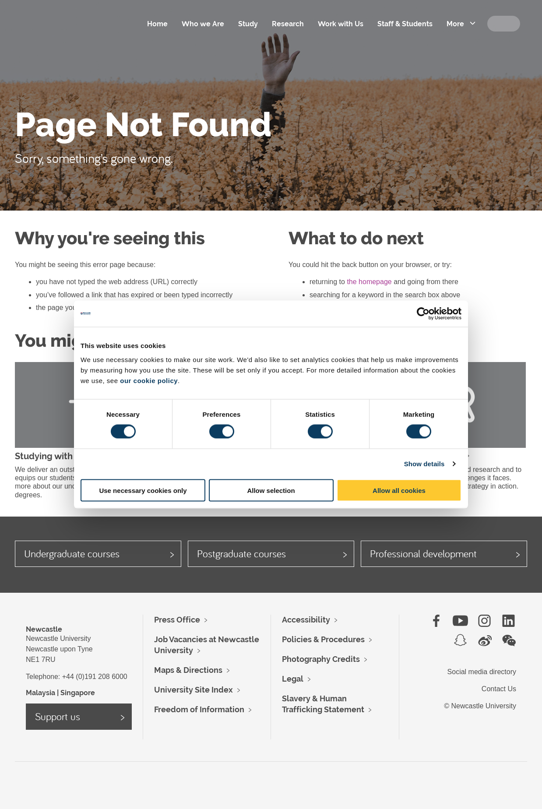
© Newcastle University (480, 706)
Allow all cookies (399, 490)
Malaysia (40, 693)
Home (157, 24)
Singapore (77, 693)
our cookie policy (149, 380)
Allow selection (271, 490)
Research (288, 24)
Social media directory (481, 671)
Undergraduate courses (72, 553)
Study (248, 24)
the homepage (369, 281)
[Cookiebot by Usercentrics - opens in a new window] (423, 313)
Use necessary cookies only (143, 490)
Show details (424, 464)
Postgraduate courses (241, 553)
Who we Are (203, 24)
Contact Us (499, 689)
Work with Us (340, 24)
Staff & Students (405, 24)
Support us (57, 716)
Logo (74, 35)
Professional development (423, 553)
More (455, 24)
